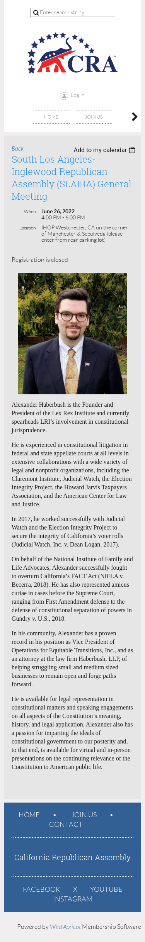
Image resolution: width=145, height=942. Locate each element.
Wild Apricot (65, 926)
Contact (66, 824)
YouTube (106, 889)
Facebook (41, 889)
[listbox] (105, 150)
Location (27, 227)
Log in (78, 95)
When (30, 211)
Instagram (72, 899)
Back (18, 148)
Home (29, 815)
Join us (84, 815)
